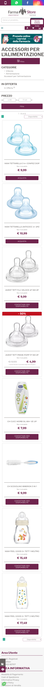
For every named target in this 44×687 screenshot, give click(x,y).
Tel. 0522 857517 (8, 664)
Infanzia (8, 71)
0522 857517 (2, 664)
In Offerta (9, 88)
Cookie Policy (7, 683)
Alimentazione (11, 74)
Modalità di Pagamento (12, 674)
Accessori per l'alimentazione (17, 76)
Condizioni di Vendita (11, 685)
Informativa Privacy (10, 680)
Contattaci (6, 662)
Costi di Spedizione (10, 677)
